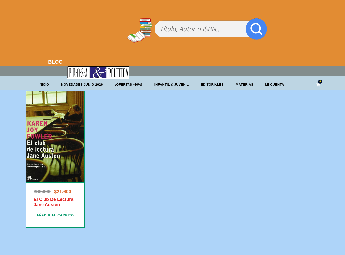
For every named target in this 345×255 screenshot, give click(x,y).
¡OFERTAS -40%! (128, 84)
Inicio (44, 84)
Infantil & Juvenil (171, 84)
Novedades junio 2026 (82, 84)
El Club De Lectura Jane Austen (53, 202)
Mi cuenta (274, 84)
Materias (244, 84)
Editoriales (212, 84)
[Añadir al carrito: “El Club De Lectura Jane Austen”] (55, 215)
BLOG (55, 62)
